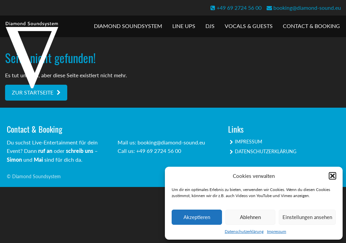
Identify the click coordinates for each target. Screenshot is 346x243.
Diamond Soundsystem (128, 26)
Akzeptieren (196, 217)
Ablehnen (250, 217)
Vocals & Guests (249, 26)
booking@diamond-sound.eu (304, 7)
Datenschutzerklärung (244, 231)
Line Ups (183, 26)
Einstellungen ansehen (307, 217)
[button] (332, 175)
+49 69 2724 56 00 (236, 7)
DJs (210, 26)
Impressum (276, 231)
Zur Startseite (32, 92)
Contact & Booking (311, 26)
